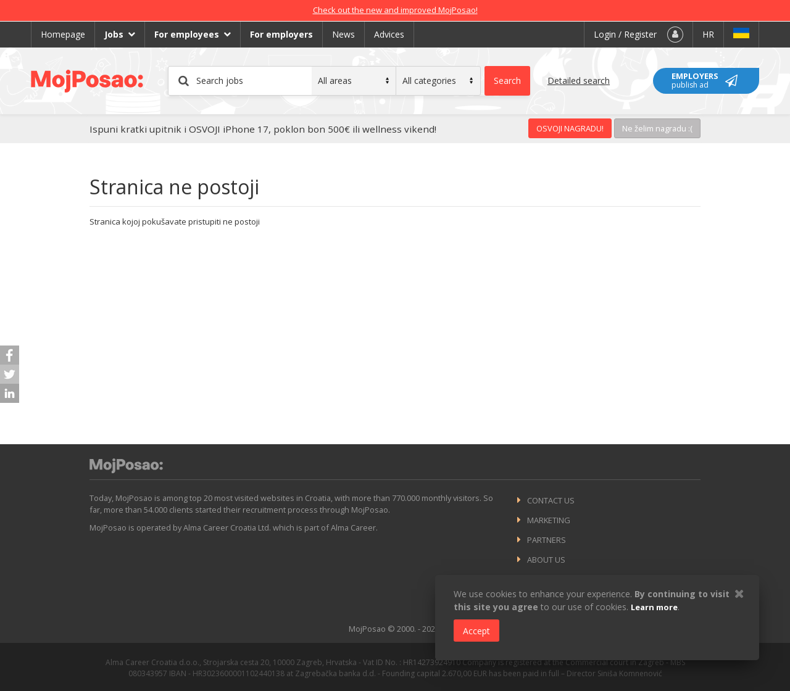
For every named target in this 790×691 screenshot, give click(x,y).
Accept (476, 631)
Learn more (654, 607)
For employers (281, 34)
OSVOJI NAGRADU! (570, 128)
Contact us (551, 500)
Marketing (548, 520)
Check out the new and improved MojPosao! (395, 9)
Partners (546, 539)
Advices (389, 34)
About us (546, 559)
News (343, 34)
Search (507, 80)
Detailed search (578, 80)
